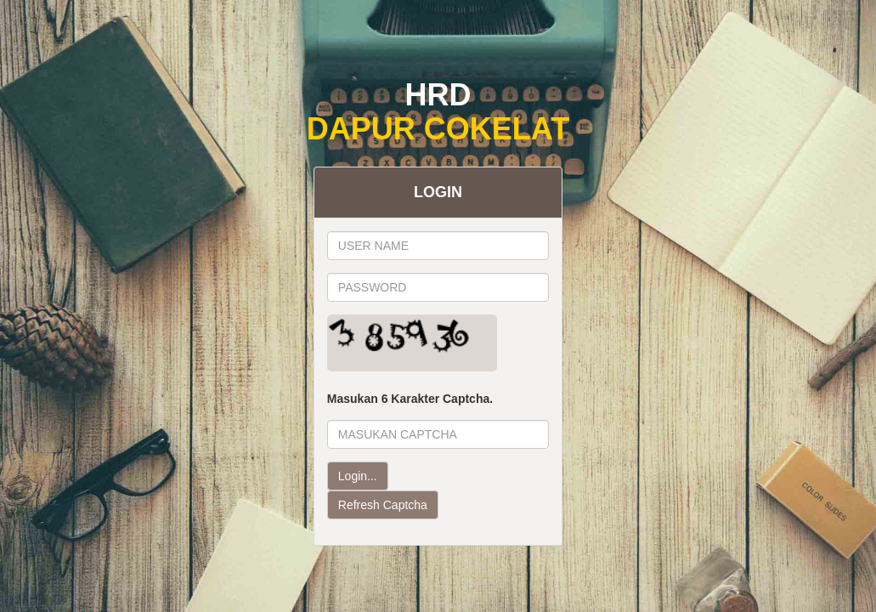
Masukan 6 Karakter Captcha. (410, 398)
